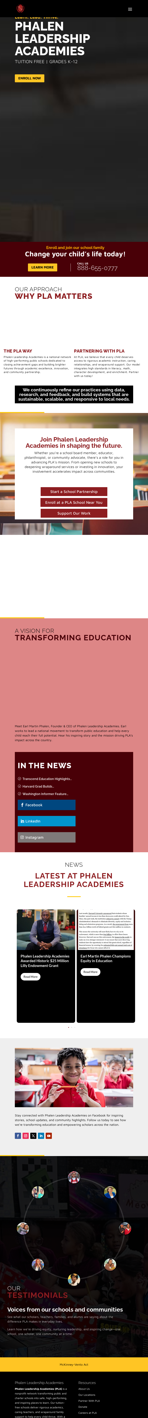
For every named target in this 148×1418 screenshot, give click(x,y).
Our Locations (86, 1356)
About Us (84, 1350)
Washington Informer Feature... (45, 794)
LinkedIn (32, 821)
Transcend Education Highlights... (47, 779)
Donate (82, 1368)
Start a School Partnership (74, 491)
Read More (31, 976)
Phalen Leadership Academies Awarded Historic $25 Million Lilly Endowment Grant (45, 961)
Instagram (34, 837)
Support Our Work (74, 513)
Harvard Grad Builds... (38, 786)
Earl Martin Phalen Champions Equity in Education (106, 958)
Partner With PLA (89, 1362)
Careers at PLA (87, 1374)
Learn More (42, 267)
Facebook (34, 805)
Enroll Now (29, 78)
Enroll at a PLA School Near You (74, 502)
